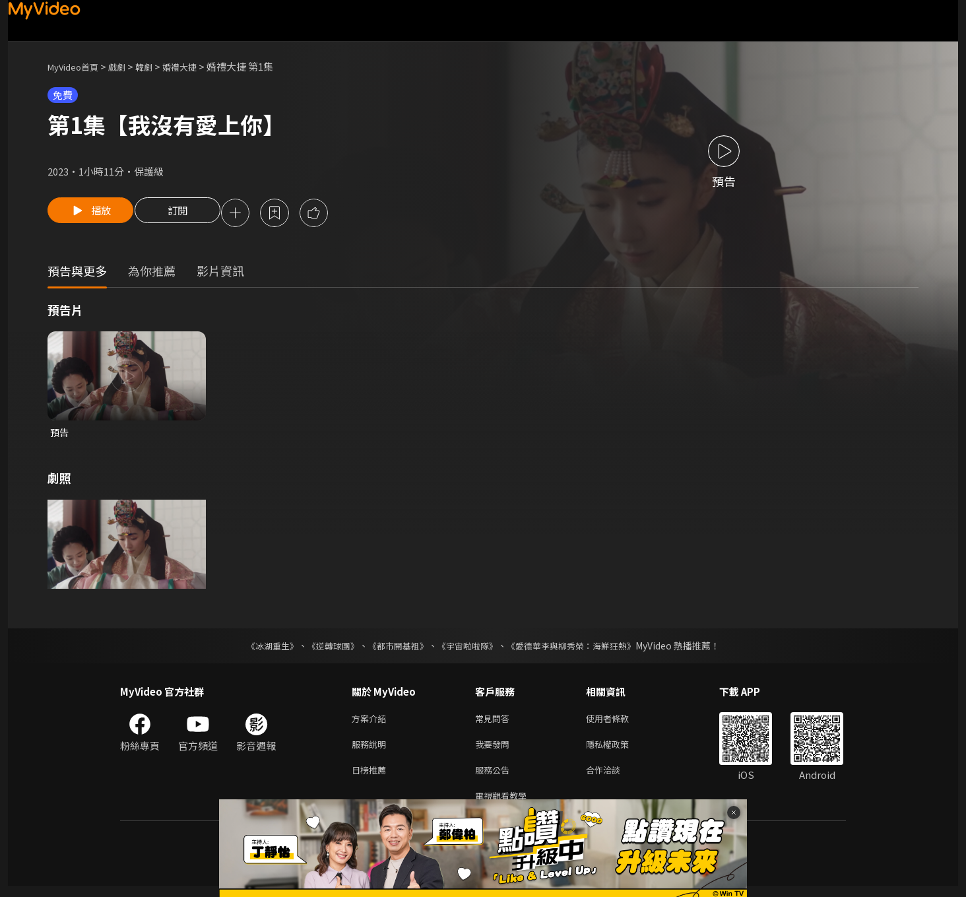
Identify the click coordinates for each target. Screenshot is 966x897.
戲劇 (127, 66)
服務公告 (495, 778)
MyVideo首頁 (78, 66)
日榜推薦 (371, 778)
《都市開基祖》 (394, 648)
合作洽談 (613, 778)
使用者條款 (618, 722)
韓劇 (157, 66)
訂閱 (187, 213)
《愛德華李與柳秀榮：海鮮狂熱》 (579, 648)
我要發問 (495, 750)
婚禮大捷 (196, 66)
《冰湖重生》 (260, 648)
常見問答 (495, 722)
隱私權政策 (618, 750)
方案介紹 (371, 722)
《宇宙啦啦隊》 (468, 648)
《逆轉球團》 (325, 648)
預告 (60, 435)
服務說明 (371, 750)
